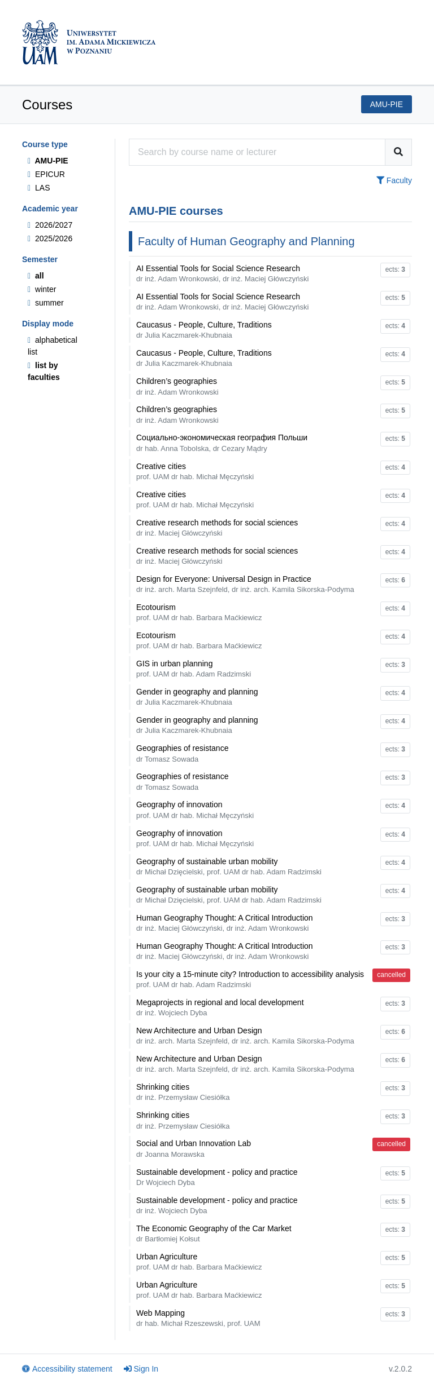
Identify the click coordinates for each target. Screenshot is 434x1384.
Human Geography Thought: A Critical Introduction (224, 922)
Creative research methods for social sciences (217, 527)
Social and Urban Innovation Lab (193, 1148)
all (36, 275)
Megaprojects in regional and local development (220, 1007)
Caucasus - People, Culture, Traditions (204, 329)
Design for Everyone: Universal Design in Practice (245, 584)
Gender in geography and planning (197, 696)
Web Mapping (198, 1318)
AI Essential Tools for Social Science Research (222, 273)
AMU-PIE (48, 160)
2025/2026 (50, 238)
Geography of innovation (195, 809)
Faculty (394, 180)
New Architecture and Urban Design (245, 1035)
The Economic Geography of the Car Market (214, 1233)
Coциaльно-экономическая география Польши (221, 442)
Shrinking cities (182, 1092)
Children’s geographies (177, 386)
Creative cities (195, 471)
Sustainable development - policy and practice (217, 1177)
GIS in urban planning (193, 668)
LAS (39, 187)
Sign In (141, 1368)
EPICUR (46, 174)
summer (46, 302)
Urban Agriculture (199, 1261)
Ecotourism (199, 612)
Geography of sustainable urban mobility (229, 866)
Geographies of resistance (182, 753)
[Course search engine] (257, 152)
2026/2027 (50, 224)
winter (42, 289)
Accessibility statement (67, 1368)
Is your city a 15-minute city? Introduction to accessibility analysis (250, 979)
